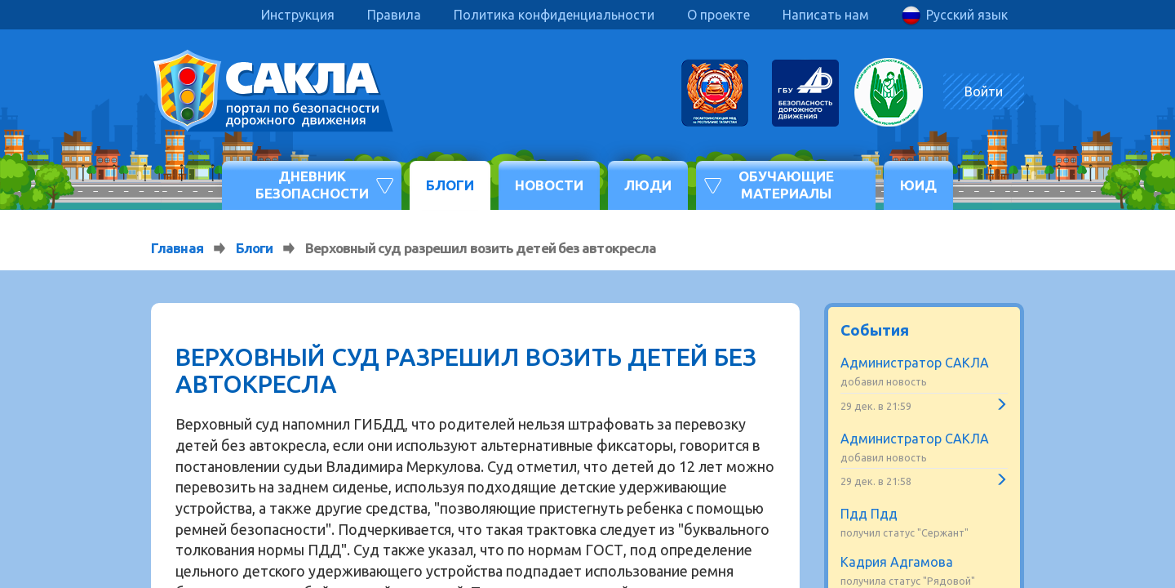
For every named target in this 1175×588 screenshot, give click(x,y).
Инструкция (298, 14)
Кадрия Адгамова (896, 562)
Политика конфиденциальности (554, 14)
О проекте (718, 14)
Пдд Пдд (869, 513)
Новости (549, 185)
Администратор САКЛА (914, 362)
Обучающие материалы (786, 184)
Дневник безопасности (312, 184)
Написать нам (826, 14)
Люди (648, 185)
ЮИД (918, 185)
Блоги (450, 185)
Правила (394, 14)
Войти (983, 91)
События (874, 330)
